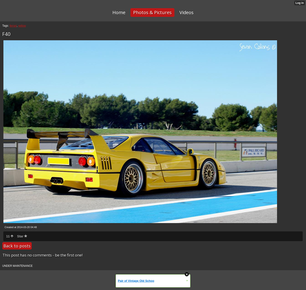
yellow (22, 25)
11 (9, 236)
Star (22, 236)
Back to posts (17, 246)
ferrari (13, 25)
